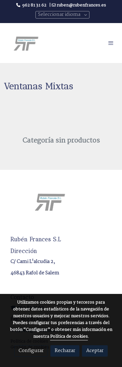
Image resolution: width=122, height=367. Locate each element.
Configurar (31, 351)
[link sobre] (61, 205)
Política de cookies (69, 336)
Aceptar (94, 351)
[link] (26, 42)
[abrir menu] (111, 43)
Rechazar (65, 351)
